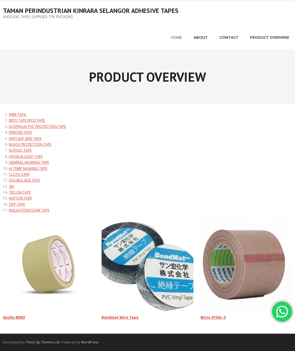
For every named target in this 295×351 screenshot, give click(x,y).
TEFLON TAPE (20, 192)
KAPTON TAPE (20, 198)
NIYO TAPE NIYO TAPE (27, 120)
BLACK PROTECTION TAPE (30, 144)
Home (176, 37)
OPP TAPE (17, 204)
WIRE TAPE (18, 114)
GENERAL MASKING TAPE (29, 162)
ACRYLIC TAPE (20, 150)
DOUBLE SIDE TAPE (24, 180)
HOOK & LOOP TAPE (26, 156)
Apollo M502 (14, 317)
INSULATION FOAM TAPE (29, 210)
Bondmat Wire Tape (120, 317)
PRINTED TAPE (20, 132)
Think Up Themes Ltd (43, 342)
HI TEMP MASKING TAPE (28, 168)
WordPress (89, 342)
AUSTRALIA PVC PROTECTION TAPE (37, 126)
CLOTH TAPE (19, 174)
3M (11, 186)
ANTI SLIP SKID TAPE (25, 138)
